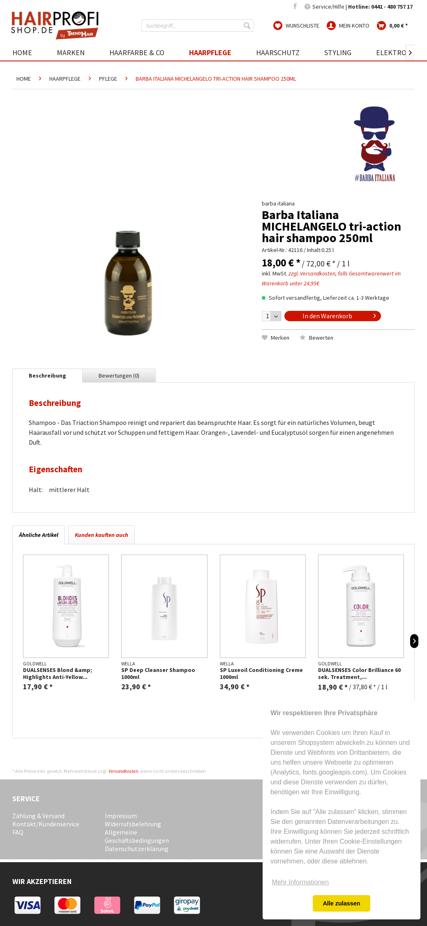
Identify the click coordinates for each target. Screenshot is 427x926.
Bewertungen (119, 375)
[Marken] (70, 52)
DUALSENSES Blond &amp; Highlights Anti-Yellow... (57, 674)
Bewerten (316, 337)
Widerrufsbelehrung (133, 824)
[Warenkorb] (392, 25)
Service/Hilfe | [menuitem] (359, 6)
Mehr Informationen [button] (300, 882)
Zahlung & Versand (38, 816)
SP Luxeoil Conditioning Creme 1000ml (261, 674)
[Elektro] (391, 52)
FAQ (17, 832)
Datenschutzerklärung (136, 848)
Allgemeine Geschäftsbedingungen (137, 836)
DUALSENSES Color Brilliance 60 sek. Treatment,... (359, 674)
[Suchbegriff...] (197, 25)
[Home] (28, 52)
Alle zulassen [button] (341, 903)
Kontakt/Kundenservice (45, 824)
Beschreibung (47, 375)
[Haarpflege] (210, 52)
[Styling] (338, 52)
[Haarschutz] (278, 52)
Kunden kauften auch (101, 535)
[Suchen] (248, 25)
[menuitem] (197, 25)
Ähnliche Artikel (38, 535)
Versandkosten (123, 771)
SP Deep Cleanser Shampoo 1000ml (158, 674)
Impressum (121, 816)
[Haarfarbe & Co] (137, 52)
